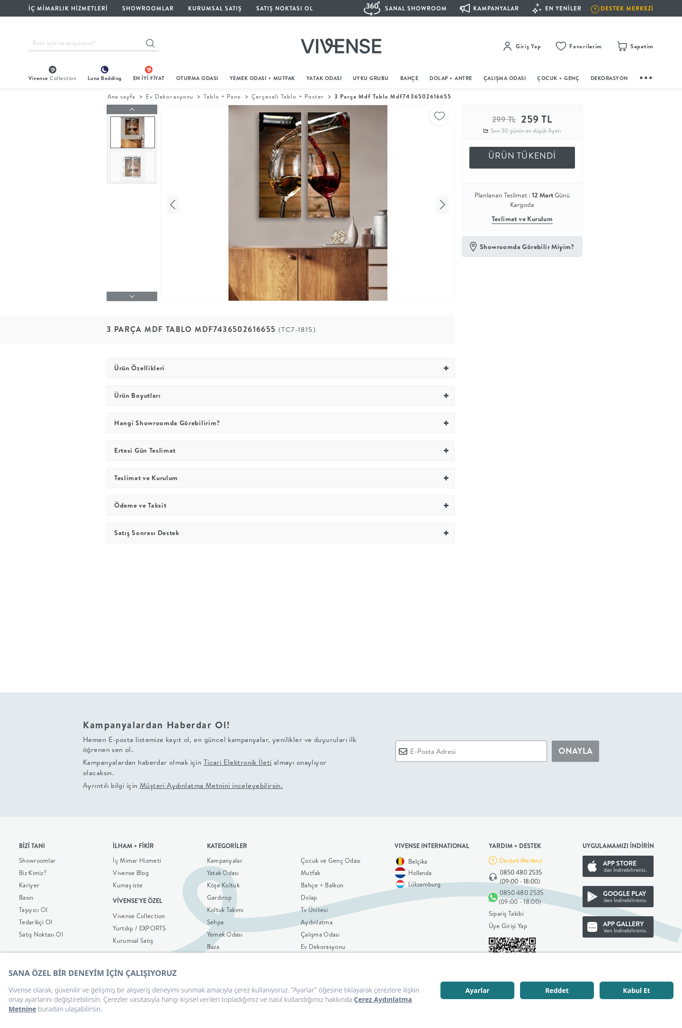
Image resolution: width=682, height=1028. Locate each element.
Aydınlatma (316, 919)
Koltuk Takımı (225, 907)
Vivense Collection (139, 913)
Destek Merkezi (520, 858)
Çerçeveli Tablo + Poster (287, 96)
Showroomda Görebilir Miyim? (527, 246)
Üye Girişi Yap (508, 924)
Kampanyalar (224, 858)
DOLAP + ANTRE (451, 78)
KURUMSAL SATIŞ (215, 8)
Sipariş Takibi (506, 911)
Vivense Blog (131, 870)
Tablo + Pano (222, 96)
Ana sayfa (121, 96)
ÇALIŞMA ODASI (505, 78)
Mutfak (311, 870)
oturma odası (197, 78)
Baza (213, 944)
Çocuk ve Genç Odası (331, 858)
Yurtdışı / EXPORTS (139, 925)
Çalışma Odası (320, 932)
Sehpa (215, 919)
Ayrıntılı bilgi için (183, 783)
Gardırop (219, 895)
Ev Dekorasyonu (169, 96)
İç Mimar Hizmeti (137, 858)
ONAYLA (575, 749)
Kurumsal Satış (133, 938)
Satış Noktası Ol (284, 8)
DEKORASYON (609, 78)
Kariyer (29, 882)
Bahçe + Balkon (322, 882)
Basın (26, 895)
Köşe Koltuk (223, 882)
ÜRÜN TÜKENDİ (522, 155)
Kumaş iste (128, 882)
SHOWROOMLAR (148, 8)
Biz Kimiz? (32, 870)
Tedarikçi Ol (36, 919)
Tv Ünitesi (314, 907)
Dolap (309, 895)
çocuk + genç (558, 78)
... (646, 76)
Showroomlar (37, 858)
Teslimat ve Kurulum (522, 218)
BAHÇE (409, 78)
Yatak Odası (324, 78)
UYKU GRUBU (371, 78)
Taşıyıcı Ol (33, 907)
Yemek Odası (224, 932)
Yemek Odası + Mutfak (262, 78)
